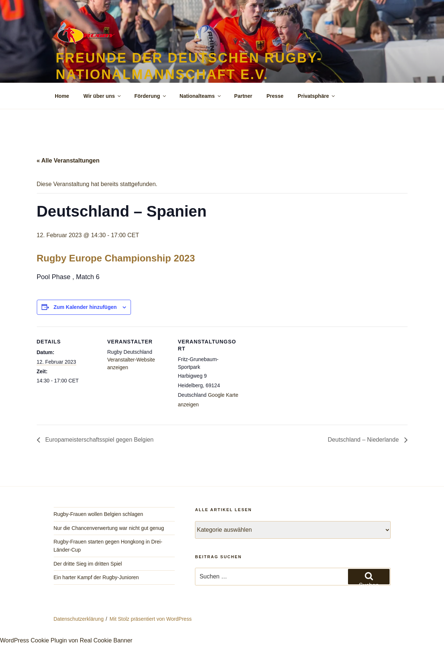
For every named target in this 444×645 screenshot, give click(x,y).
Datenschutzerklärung (79, 619)
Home (62, 96)
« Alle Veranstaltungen (68, 160)
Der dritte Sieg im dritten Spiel (88, 564)
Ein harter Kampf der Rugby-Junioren (96, 577)
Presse (275, 96)
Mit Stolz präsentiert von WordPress (151, 619)
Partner (243, 96)
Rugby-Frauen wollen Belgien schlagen (98, 514)
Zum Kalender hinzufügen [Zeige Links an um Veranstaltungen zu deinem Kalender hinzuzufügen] (85, 307)
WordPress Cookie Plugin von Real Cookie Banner (66, 640)
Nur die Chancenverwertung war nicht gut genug (109, 528)
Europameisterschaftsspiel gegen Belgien (99, 439)
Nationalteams (201, 96)
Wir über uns (103, 96)
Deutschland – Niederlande (364, 439)
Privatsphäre (317, 96)
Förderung (150, 96)
